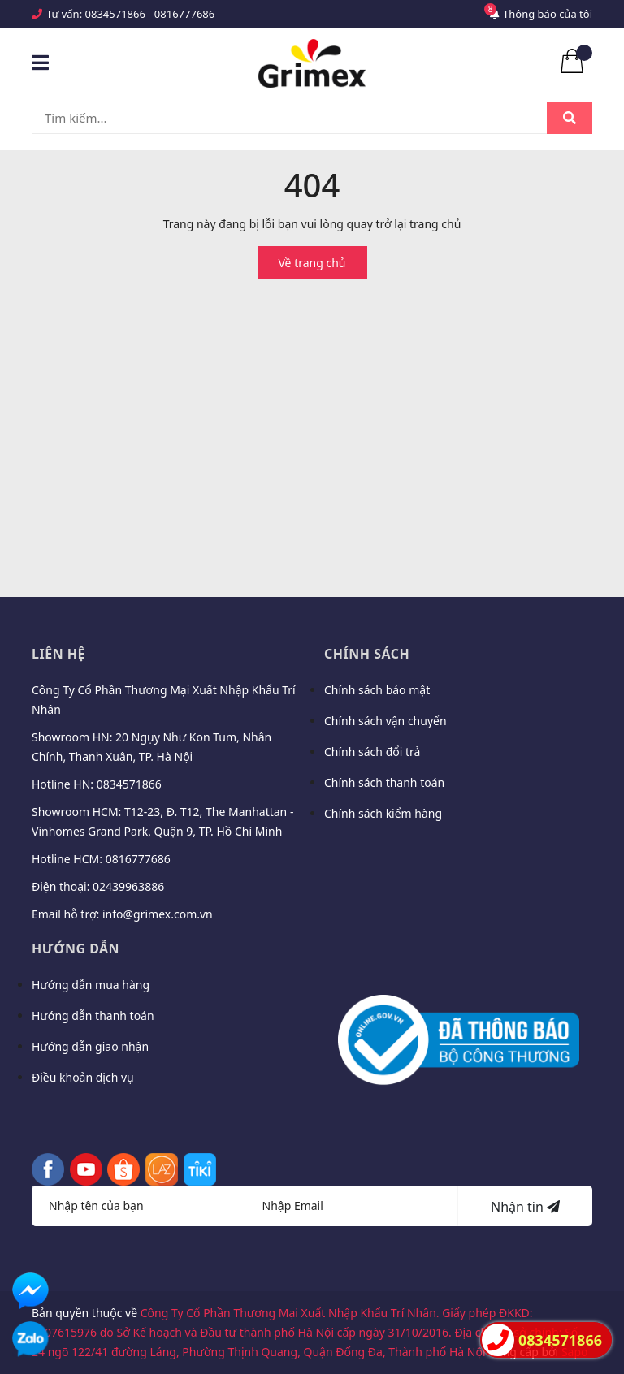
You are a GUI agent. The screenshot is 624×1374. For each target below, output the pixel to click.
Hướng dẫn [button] (75, 948)
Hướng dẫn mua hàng (91, 984)
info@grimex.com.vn (157, 914)
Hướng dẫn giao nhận (90, 1046)
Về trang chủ (312, 262)
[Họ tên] (138, 1206)
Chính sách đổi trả (372, 751)
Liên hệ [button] (58, 654)
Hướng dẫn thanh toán (93, 1015)
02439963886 (128, 886)
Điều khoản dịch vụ (83, 1077)
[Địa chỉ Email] (352, 1206)
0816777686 (184, 13)
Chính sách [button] (367, 654)
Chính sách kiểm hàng (383, 813)
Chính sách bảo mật (377, 690)
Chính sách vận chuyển (385, 720)
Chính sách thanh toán (384, 782)
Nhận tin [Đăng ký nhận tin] (525, 1207)
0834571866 (115, 13)
